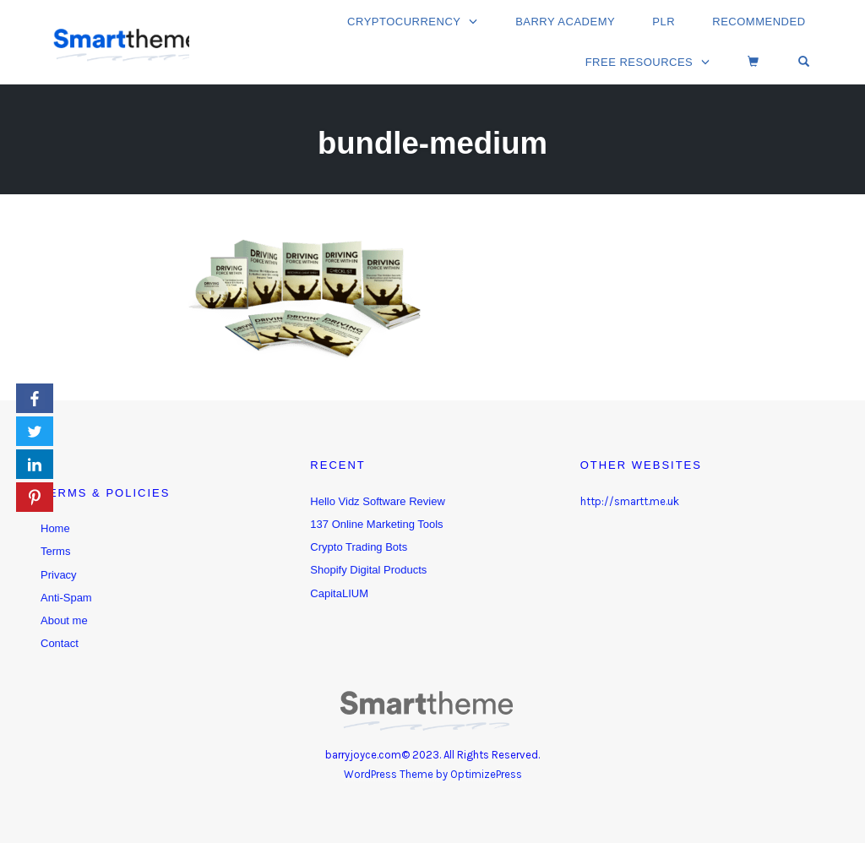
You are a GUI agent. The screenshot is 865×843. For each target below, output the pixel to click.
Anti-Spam (66, 597)
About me (64, 620)
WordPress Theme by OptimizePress (433, 774)
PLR (667, 23)
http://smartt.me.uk (629, 501)
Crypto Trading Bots (358, 547)
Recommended (760, 23)
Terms (55, 551)
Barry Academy (573, 23)
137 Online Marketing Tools (376, 524)
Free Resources (650, 60)
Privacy (59, 574)
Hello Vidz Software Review (377, 501)
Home (55, 528)
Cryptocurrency (414, 23)
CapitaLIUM (339, 593)
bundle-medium (432, 140)
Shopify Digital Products (368, 569)
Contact (60, 643)
